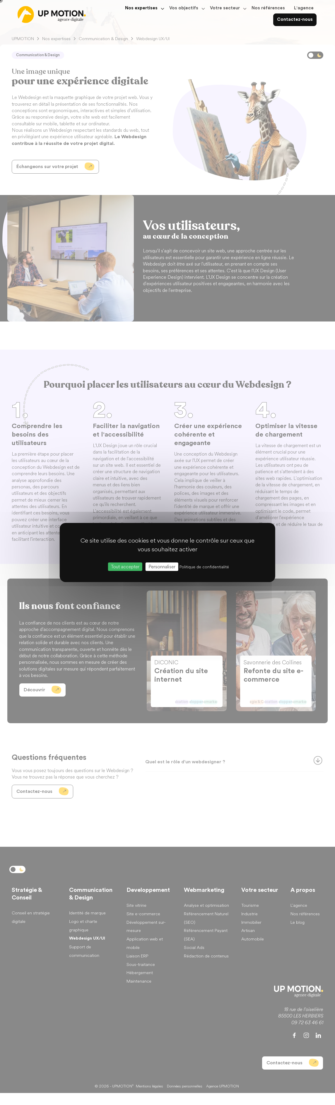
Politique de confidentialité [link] (204, 567)
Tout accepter (125, 566)
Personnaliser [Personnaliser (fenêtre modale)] (161, 566)
